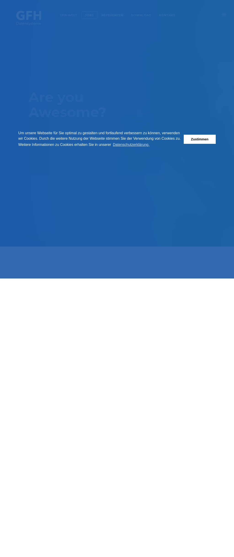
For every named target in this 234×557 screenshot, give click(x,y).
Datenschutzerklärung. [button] (131, 145)
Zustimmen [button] (200, 139)
